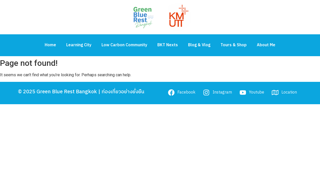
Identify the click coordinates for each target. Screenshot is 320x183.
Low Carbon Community (124, 45)
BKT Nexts (167, 45)
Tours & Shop (234, 45)
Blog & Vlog (199, 45)
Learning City (78, 45)
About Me (266, 45)
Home (50, 45)
